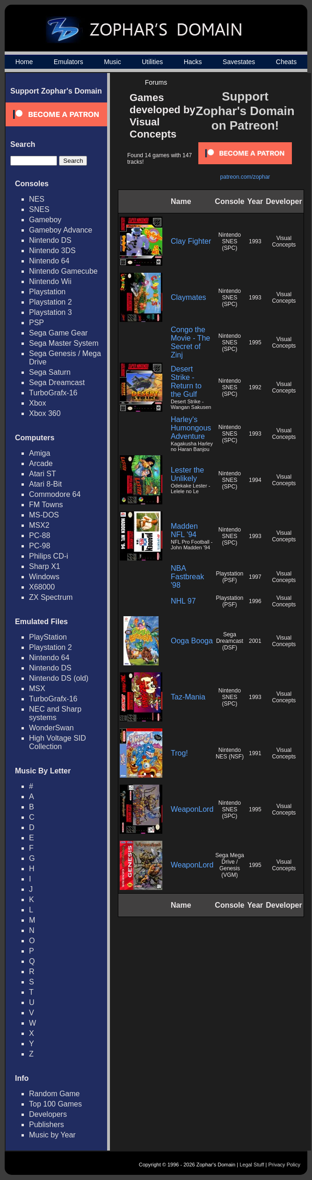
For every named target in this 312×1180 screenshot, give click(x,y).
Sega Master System (64, 343)
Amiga (39, 453)
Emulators (68, 62)
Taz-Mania (188, 697)
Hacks (193, 62)
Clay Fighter (191, 241)
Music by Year (52, 1135)
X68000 (42, 587)
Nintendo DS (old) (58, 678)
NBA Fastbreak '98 (187, 576)
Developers (48, 1114)
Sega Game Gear (58, 333)
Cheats (286, 62)
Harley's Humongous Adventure (191, 427)
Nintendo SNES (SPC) (229, 241)
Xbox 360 (45, 413)
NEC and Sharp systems (55, 713)
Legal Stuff (251, 1164)
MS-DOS (44, 515)
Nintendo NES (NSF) (230, 753)
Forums (156, 82)
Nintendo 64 (49, 261)
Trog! (179, 753)
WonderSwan (51, 728)
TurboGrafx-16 (53, 393)
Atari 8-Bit (45, 484)
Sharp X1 (44, 566)
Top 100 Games (55, 1104)
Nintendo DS (50, 240)
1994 (255, 480)
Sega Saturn (50, 372)
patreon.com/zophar (245, 177)
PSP (36, 323)
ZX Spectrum (51, 597)
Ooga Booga (192, 641)
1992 (255, 387)
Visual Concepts (284, 241)
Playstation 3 (50, 312)
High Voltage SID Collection (57, 742)
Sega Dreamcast (57, 382)
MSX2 (39, 525)
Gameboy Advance (60, 230)
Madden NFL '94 (184, 530)
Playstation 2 (50, 302)
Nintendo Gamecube (63, 271)
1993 (255, 241)
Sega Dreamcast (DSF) (229, 641)
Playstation (47, 292)
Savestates (239, 62)
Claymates (188, 297)
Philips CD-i (48, 556)
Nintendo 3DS (52, 251)
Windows (44, 577)
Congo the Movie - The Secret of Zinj (190, 342)
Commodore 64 (54, 494)
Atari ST (42, 474)
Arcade (41, 463)
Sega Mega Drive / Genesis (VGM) (229, 865)
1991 (255, 753)
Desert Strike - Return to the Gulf (186, 381)
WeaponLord (192, 809)
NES (36, 199)
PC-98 (39, 546)
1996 (255, 601)
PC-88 (39, 535)
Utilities (152, 62)
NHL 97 (183, 601)
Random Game (54, 1094)
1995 (255, 342)
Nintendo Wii (50, 281)
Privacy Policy (284, 1164)
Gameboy (45, 220)
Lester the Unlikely (187, 474)
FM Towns (46, 505)
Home (24, 62)
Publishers (46, 1125)
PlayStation (48, 637)
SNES (39, 209)
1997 (255, 577)
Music (112, 62)
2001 (255, 641)
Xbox (37, 403)
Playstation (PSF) (230, 576)
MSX (37, 688)
